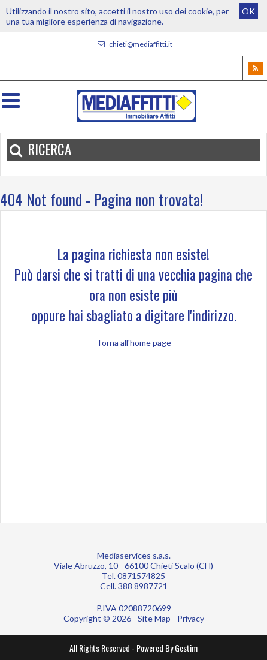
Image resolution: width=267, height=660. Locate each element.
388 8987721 (143, 586)
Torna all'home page (133, 342)
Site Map (154, 618)
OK (248, 11)
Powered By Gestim (167, 647)
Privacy (190, 618)
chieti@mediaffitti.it (133, 44)
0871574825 (141, 576)
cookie (200, 11)
